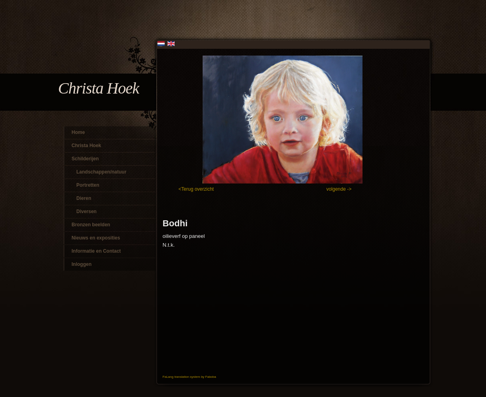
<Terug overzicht (197, 189)
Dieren (83, 198)
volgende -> (338, 189)
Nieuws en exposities (96, 238)
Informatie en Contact (96, 251)
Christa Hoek (86, 145)
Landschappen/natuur (101, 172)
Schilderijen (85, 159)
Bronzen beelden (91, 224)
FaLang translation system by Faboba (189, 377)
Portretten (87, 185)
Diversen (86, 211)
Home (78, 132)
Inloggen (82, 264)
